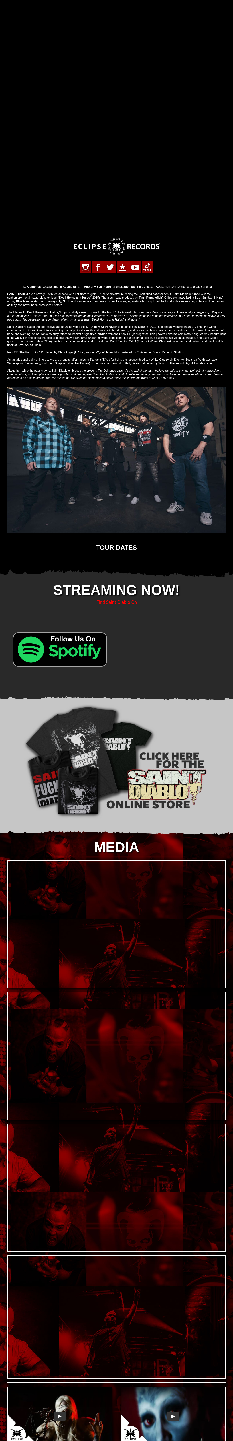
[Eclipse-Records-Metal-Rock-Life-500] (116, 136)
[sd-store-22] (116, 603)
